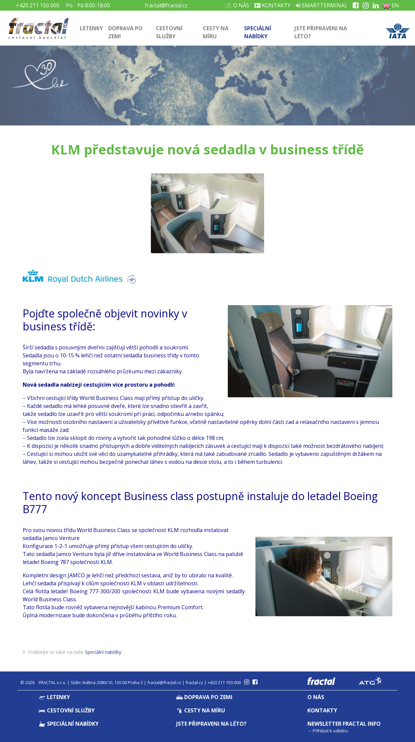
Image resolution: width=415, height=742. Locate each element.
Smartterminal (321, 5)
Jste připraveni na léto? (320, 32)
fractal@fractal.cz (166, 5)
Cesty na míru (215, 32)
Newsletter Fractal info (344, 723)
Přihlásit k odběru (330, 731)
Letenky (91, 28)
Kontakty (272, 5)
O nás (238, 5)
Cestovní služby (169, 32)
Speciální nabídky (257, 32)
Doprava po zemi (125, 32)
